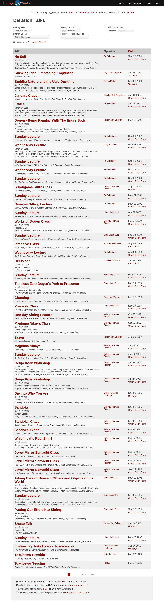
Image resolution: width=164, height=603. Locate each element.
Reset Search (39, 42)
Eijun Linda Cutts (111, 212)
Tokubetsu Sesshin (30, 555)
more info (129, 12)
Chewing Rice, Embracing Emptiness (44, 73)
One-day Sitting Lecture (33, 204)
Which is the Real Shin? (34, 438)
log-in (71, 12)
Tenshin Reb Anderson (114, 95)
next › (83, 574)
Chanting (22, 298)
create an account (87, 12)
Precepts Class (27, 306)
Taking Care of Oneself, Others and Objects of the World (54, 480)
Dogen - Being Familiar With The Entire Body (50, 120)
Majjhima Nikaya (28, 346)
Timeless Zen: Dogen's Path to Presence (47, 284)
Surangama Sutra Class (33, 187)
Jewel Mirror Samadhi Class (37, 452)
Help (157, 3)
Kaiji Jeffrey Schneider (114, 523)
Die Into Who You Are (31, 393)
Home (148, 3)
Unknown (132, 189)
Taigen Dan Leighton (113, 120)
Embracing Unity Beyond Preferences (44, 546)
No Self (20, 57)
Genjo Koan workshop (32, 363)
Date (131, 51)
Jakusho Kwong (111, 554)
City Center (133, 246)
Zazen (19, 337)
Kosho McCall (110, 81)
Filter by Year (19, 27)
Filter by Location (115, 27)
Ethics (20, 104)
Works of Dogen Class (32, 221)
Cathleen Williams (112, 260)
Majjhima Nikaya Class (32, 323)
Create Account (134, 3)
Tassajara (132, 75)
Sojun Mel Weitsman (113, 72)
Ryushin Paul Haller (112, 243)
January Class (26, 95)
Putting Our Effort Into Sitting (38, 510)
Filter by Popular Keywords (72, 34)
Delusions (23, 261)
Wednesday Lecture (30, 145)
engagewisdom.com (78, 585)
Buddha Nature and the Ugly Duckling (45, 81)
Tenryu (107, 563)
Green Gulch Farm (137, 59)
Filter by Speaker (20, 34)
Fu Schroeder (110, 56)
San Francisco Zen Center (76, 592)
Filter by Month (67, 27)
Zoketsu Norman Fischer (111, 187)
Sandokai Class (27, 421)
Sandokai (22, 407)
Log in (121, 3)
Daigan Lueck (110, 144)
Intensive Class (27, 244)
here (45, 589)
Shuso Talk (23, 524)
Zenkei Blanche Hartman (111, 394)
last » (93, 574)
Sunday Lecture (27, 136)
